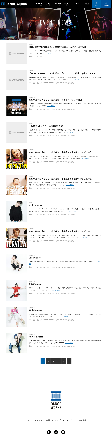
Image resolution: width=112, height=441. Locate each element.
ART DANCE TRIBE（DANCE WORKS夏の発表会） (59, 83)
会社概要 (82, 420)
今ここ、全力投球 (36, 57)
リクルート (30, 420)
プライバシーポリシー (68, 420)
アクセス (40, 420)
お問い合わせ (51, 420)
